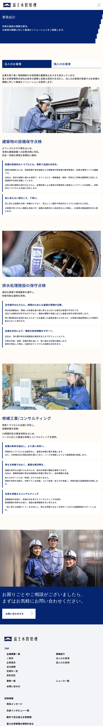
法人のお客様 (62, 658)
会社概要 (11, 666)
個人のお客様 (62, 662)
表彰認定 (11, 675)
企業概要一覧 (13, 654)
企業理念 (11, 662)
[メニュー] (98, 5)
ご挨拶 (10, 658)
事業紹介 (60, 654)
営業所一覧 (12, 671)
